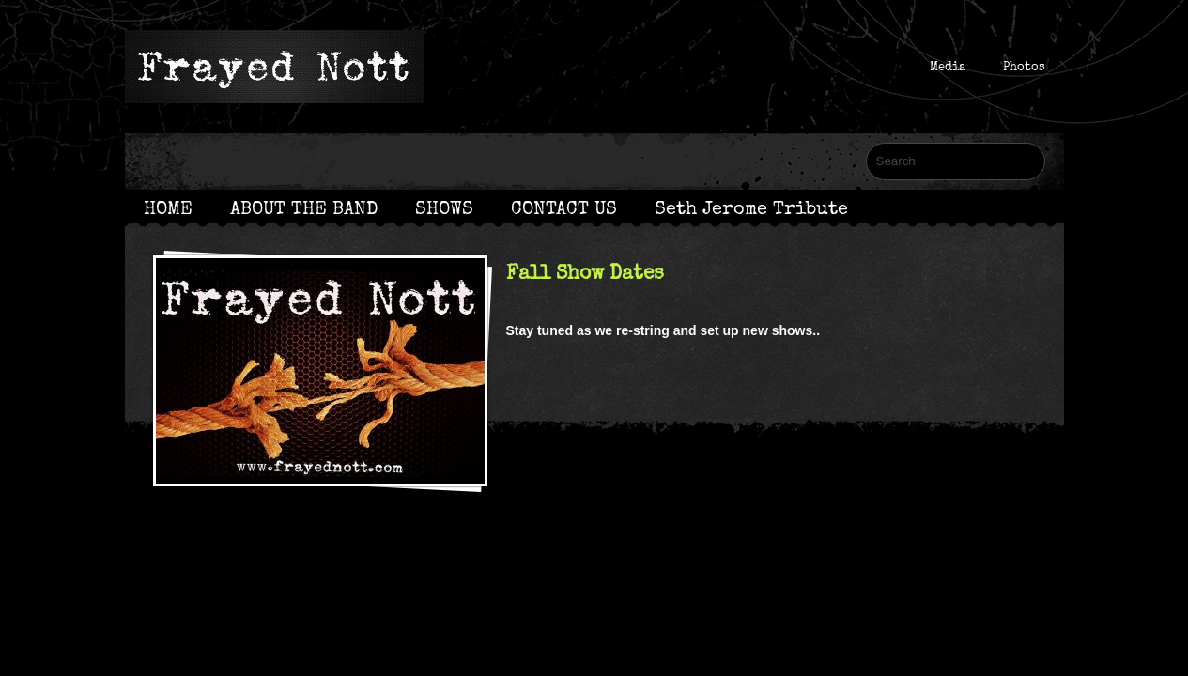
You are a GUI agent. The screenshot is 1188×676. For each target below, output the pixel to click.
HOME (168, 208)
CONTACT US (564, 208)
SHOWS (444, 208)
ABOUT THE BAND (304, 208)
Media (947, 66)
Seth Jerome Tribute (751, 208)
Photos (1024, 66)
